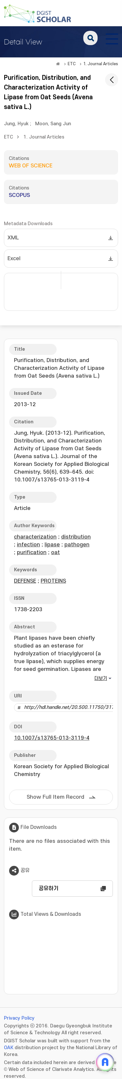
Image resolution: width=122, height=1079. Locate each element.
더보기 (100, 678)
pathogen (76, 545)
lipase (52, 545)
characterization (35, 537)
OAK (8, 1047)
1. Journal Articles (100, 64)
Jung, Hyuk (16, 124)
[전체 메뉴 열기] (112, 38)
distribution (76, 537)
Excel (13, 258)
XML (13, 238)
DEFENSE (25, 581)
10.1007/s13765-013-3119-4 (51, 738)
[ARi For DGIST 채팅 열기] (105, 1062)
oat (55, 552)
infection (28, 545)
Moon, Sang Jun (53, 124)
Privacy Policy (19, 1018)
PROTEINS (53, 581)
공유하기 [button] (48, 888)
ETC (72, 64)
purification (32, 552)
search (90, 38)
